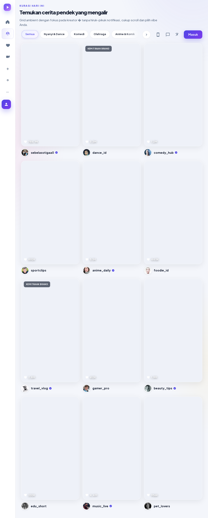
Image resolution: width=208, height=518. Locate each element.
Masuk (193, 34)
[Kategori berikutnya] (146, 35)
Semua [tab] (30, 34)
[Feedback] (168, 34)
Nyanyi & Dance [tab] (54, 34)
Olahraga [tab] (100, 34)
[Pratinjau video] (50, 94)
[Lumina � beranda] (7, 7)
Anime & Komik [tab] (125, 34)
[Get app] (158, 34)
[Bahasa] (177, 34)
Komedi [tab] (79, 34)
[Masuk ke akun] (6, 104)
